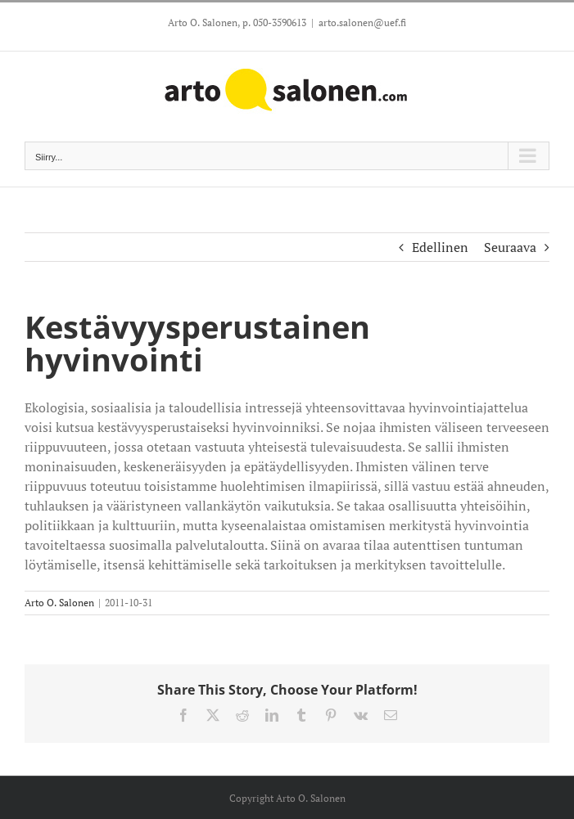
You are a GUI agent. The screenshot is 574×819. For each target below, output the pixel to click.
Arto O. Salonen (59, 602)
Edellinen (440, 247)
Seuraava (510, 247)
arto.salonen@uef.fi (362, 22)
